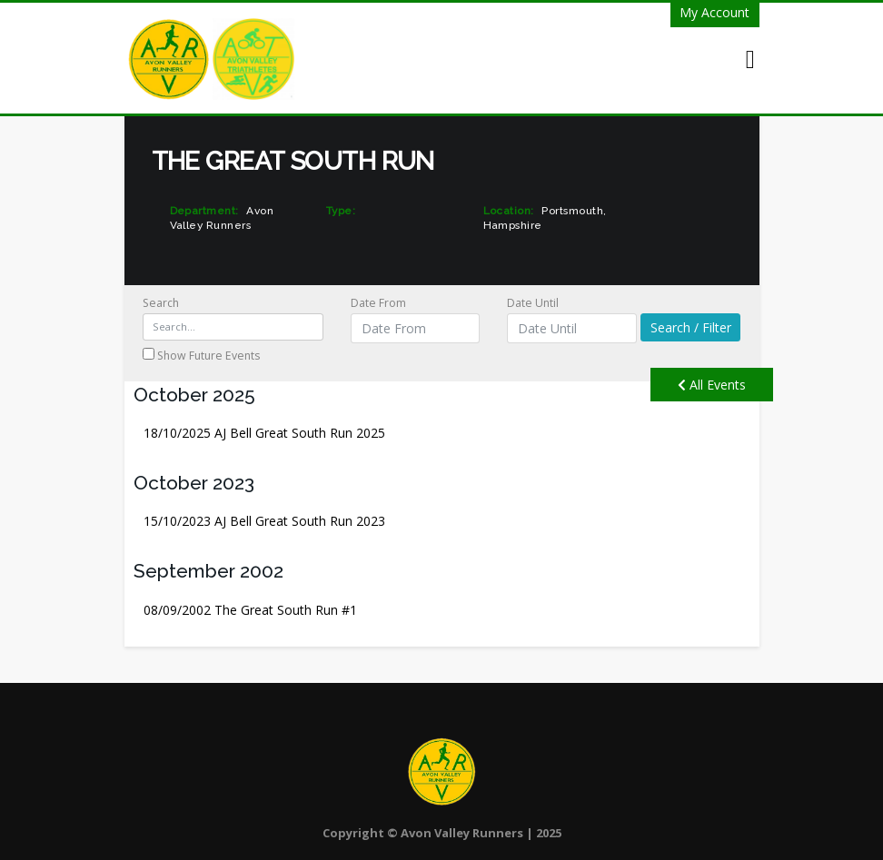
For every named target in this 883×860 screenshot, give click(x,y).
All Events (712, 384)
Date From (415, 319)
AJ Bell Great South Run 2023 (264, 520)
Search (233, 318)
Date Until (571, 319)
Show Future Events (201, 355)
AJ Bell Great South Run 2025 (264, 432)
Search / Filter (690, 327)
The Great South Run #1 (250, 609)
